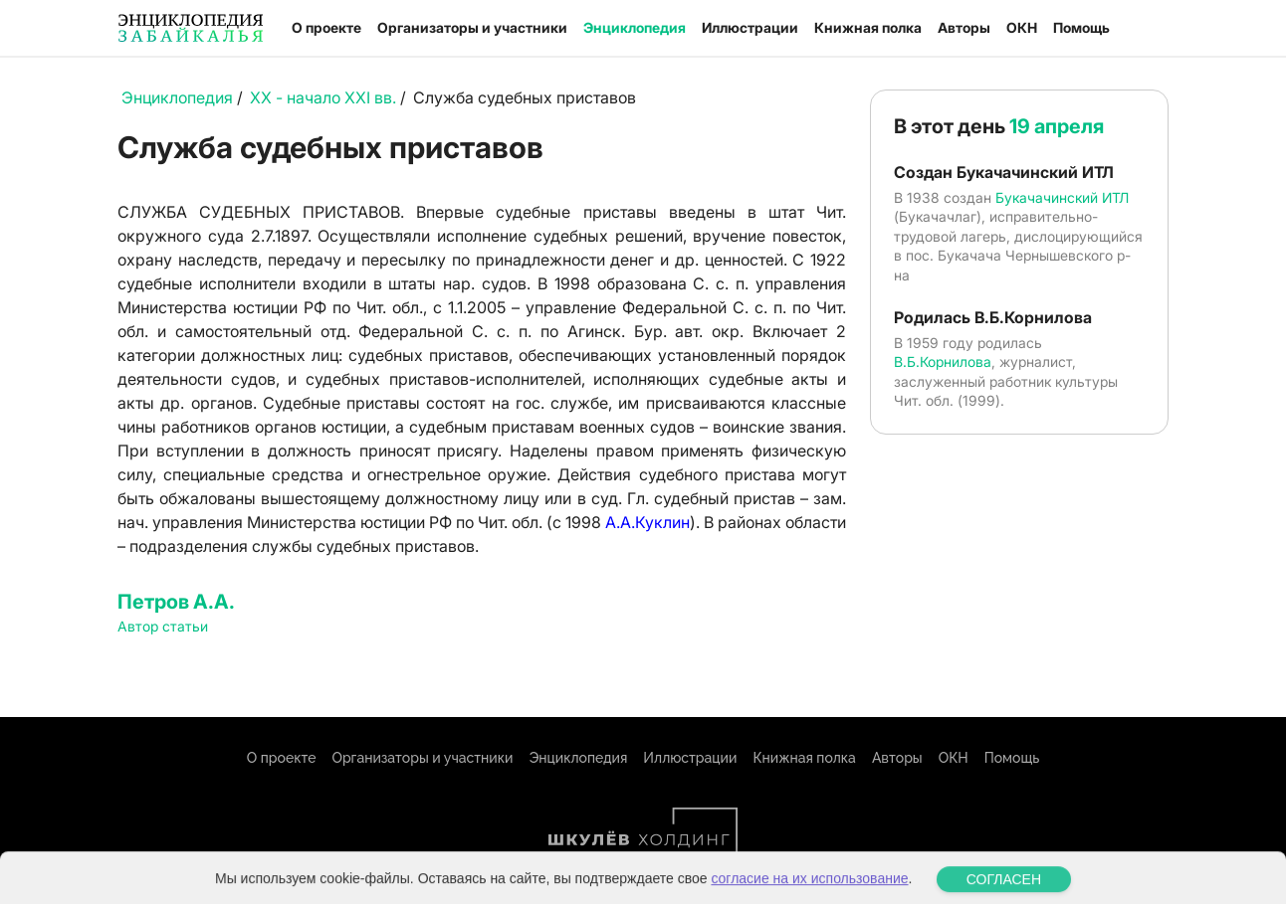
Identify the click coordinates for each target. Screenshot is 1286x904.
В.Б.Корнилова (942, 361)
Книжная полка (868, 27)
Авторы (964, 27)
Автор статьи (162, 626)
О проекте (326, 27)
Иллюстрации (750, 27)
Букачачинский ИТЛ (1062, 197)
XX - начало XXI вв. (323, 97)
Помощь (1081, 27)
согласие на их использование (809, 891)
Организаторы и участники (472, 27)
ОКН (1021, 27)
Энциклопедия (634, 27)
